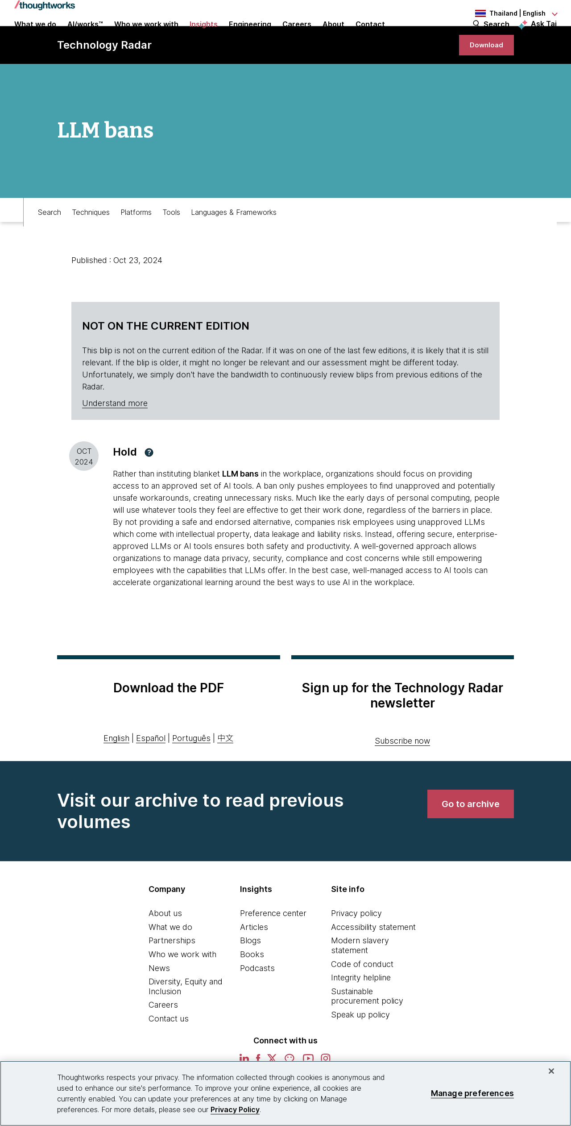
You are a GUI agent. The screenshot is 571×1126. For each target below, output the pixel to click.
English (116, 769)
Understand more (115, 435)
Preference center (273, 945)
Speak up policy (360, 1046)
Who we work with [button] (146, 36)
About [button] (333, 36)
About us (165, 945)
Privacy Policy (235, 1109)
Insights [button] (204, 36)
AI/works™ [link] (85, 36)
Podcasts (257, 999)
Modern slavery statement (360, 977)
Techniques (91, 239)
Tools (171, 239)
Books (252, 986)
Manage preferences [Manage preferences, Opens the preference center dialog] (472, 1093)
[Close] (551, 1071)
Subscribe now (402, 772)
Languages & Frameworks (234, 239)
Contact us (169, 1050)
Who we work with (182, 986)
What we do (170, 958)
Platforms (136, 239)
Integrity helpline (361, 1009)
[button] (149, 483)
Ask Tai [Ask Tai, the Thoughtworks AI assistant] (544, 36)
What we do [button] (35, 36)
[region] (285, 1093)
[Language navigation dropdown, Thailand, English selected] (508, 13)
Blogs (250, 972)
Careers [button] (296, 36)
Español (151, 769)
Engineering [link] (250, 36)
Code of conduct (362, 995)
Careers (163, 1036)
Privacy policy (356, 945)
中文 (225, 769)
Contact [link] (370, 36)
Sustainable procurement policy (367, 1027)
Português (191, 769)
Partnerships (172, 972)
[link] (483, 72)
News (159, 999)
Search (496, 36)
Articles (254, 958)
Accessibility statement (373, 958)
